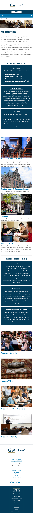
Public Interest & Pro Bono (16, 310)
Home (2, 18)
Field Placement (16, 289)
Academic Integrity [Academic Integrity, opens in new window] (9, 437)
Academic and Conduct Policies (14, 409)
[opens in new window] (11, 483)
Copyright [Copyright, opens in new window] (16, 509)
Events (16, 474)
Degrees (16, 68)
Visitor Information (16, 470)
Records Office (7, 381)
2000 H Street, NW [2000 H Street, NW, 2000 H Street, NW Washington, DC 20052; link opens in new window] (16, 459)
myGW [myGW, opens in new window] (16, 475)
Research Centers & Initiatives (13, 159)
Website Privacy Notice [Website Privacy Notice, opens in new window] (16, 500)
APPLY (16, 11)
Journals (4, 216)
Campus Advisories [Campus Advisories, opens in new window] (16, 496)
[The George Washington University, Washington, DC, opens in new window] (16, 491)
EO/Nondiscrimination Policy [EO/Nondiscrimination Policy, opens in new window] (16, 498)
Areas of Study (16, 89)
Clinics (16, 263)
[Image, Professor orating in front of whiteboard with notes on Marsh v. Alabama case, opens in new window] (16, 424)
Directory (16, 472)
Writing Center (7, 243)
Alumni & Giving (16, 477)
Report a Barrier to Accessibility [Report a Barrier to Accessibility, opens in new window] (16, 511)
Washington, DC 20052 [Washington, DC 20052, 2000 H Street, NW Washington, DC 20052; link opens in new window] (16, 461)
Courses (16, 112)
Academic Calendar (9, 353)
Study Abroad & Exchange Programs (16, 189)
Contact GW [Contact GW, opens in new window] (16, 502)
